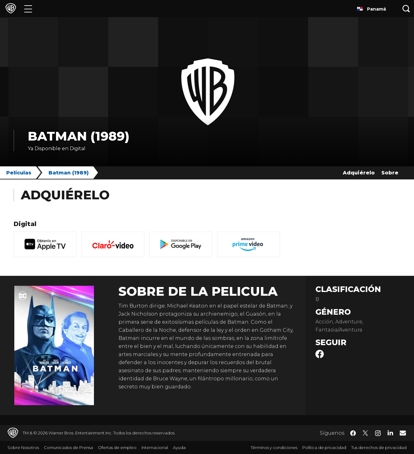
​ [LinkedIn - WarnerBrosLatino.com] (390, 432)
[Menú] (28, 8)
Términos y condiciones (274, 447)
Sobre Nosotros (23, 447)
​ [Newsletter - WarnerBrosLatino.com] (403, 433)
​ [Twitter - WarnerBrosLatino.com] (365, 433)
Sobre (389, 173)
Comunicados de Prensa (68, 447)
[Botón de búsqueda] (406, 8)
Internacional (155, 447)
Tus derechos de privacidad (379, 447)
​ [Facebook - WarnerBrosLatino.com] (353, 433)
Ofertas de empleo (117, 447)
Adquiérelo (359, 173)
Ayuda (179, 447)
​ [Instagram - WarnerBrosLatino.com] (378, 433)
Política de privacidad (324, 447)
